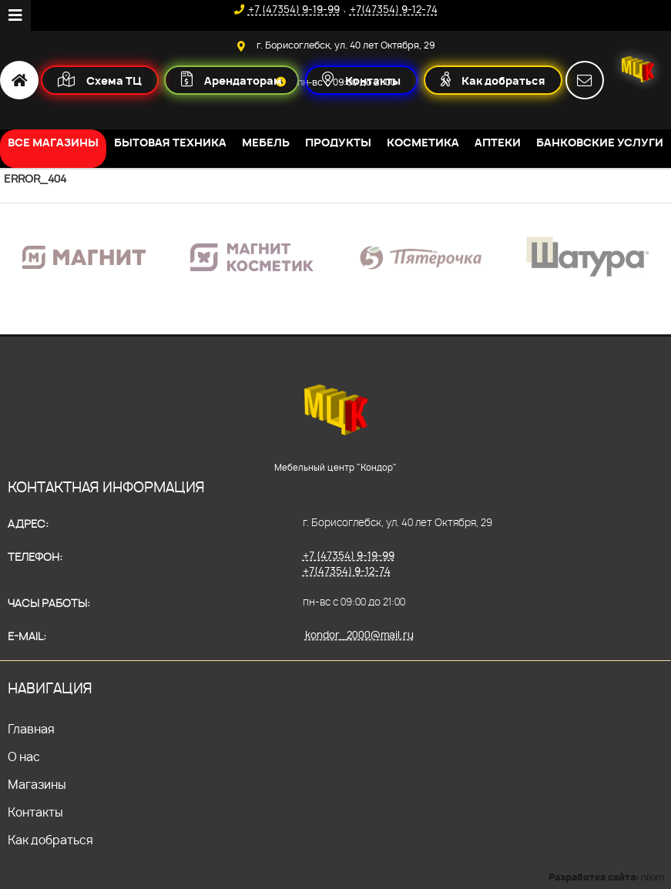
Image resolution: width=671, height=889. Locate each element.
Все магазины (53, 142)
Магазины (37, 785)
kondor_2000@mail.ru (359, 635)
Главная (31, 729)
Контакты (35, 812)
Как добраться (50, 840)
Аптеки (498, 142)
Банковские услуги (599, 142)
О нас (24, 757)
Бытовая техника (170, 142)
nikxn (652, 877)
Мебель (266, 142)
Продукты (338, 142)
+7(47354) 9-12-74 (347, 571)
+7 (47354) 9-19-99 (348, 555)
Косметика (423, 142)
